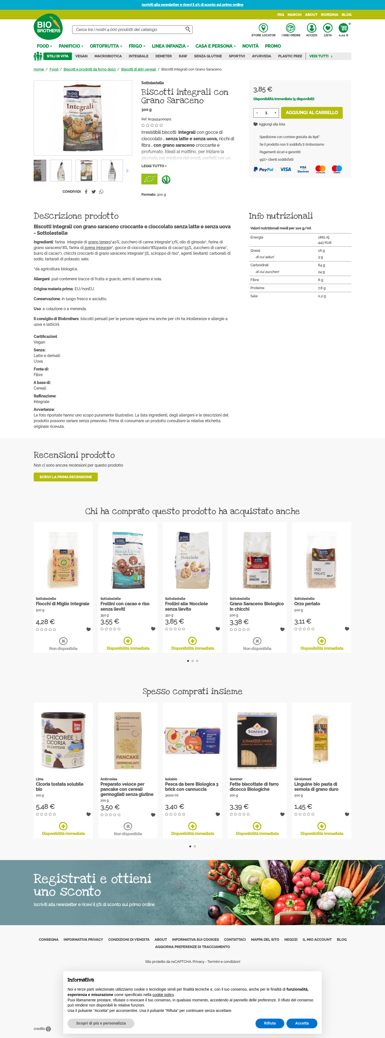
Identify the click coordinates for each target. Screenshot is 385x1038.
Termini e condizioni (223, 961)
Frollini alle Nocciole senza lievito (186, 606)
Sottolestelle (152, 83)
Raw (183, 56)
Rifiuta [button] (270, 1023)
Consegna (48, 939)
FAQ (280, 15)
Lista (327, 30)
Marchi (295, 15)
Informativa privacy (83, 939)
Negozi (291, 939)
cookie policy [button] (163, 994)
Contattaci (235, 939)
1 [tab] (188, 661)
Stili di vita (57, 56)
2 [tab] (192, 661)
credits (42, 1027)
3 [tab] (197, 661)
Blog (346, 15)
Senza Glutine (208, 56)
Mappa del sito (265, 939)
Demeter (163, 56)
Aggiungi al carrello (312, 112)
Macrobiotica (108, 56)
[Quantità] (266, 113)
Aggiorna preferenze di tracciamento (192, 947)
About (311, 15)
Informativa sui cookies (195, 939)
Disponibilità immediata (128, 644)
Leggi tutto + (153, 166)
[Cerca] (132, 29)
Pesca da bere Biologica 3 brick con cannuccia (191, 787)
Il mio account (317, 939)
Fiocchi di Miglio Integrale (62, 603)
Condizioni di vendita (128, 939)
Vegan (81, 56)
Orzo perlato (307, 603)
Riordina (329, 15)
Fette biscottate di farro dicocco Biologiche (254, 787)
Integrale (138, 56)
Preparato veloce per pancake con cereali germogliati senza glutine (126, 789)
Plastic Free (290, 56)
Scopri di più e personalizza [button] (101, 1023)
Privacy (198, 961)
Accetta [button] (302, 1023)
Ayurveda (261, 56)
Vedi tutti (321, 56)
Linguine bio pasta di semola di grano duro (316, 787)
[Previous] (127, 170)
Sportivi (237, 56)
